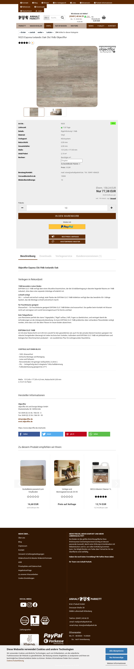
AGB (20, 562)
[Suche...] (46, 17)
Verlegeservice (64, 256)
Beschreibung (27, 256)
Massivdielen (36, 26)
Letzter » (49, 32)
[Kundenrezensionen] (24, 45)
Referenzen (25, 7)
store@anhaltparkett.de (88, 625)
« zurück (31, 32)
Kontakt (24, 3)
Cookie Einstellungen (26, 578)
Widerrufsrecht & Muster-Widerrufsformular (35, 558)
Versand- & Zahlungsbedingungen (31, 554)
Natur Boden (61, 26)
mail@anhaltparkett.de (83, 622)
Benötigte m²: (66, 157)
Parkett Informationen (103, 3)
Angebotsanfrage (25, 570)
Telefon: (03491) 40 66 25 (79, 618)
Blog (35, 3)
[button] (26, 10)
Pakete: (21, 203)
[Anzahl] (67, 208)
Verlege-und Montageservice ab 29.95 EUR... (67, 490)
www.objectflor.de (25, 421)
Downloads (39, 7)
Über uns (21, 538)
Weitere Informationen (116, 663)
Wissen (45, 3)
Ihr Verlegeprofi (59, 3)
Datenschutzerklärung (15, 661)
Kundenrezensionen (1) (89, 256)
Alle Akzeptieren (116, 651)
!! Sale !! (101, 26)
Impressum (22, 546)
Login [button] (39, 11)
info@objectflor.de (25, 419)
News (91, 26)
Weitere (74, 26)
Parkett (22, 26)
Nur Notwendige (116, 657)
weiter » (41, 32)
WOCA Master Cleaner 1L (100, 489)
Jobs (73, 3)
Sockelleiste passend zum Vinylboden (33, 490)
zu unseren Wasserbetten (28, 574)
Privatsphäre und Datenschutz (29, 566)
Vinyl (48, 26)
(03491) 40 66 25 (76, 16)
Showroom (85, 3)
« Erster (23, 32)
